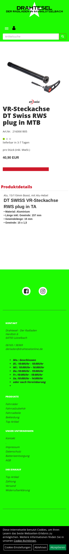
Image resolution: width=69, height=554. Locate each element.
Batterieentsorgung (17, 456)
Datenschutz (13, 451)
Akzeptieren (57, 547)
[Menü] (6, 28)
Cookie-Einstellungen (18, 547)
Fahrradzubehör (16, 408)
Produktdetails (16, 186)
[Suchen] (62, 36)
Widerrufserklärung (18, 490)
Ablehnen (41, 547)
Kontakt (10, 438)
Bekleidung (12, 417)
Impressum (13, 447)
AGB (8, 460)
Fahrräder (12, 404)
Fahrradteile (13, 413)
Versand (11, 486)
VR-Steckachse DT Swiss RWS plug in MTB (26, 116)
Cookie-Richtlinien (25, 540)
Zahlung (11, 481)
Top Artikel (12, 421)
